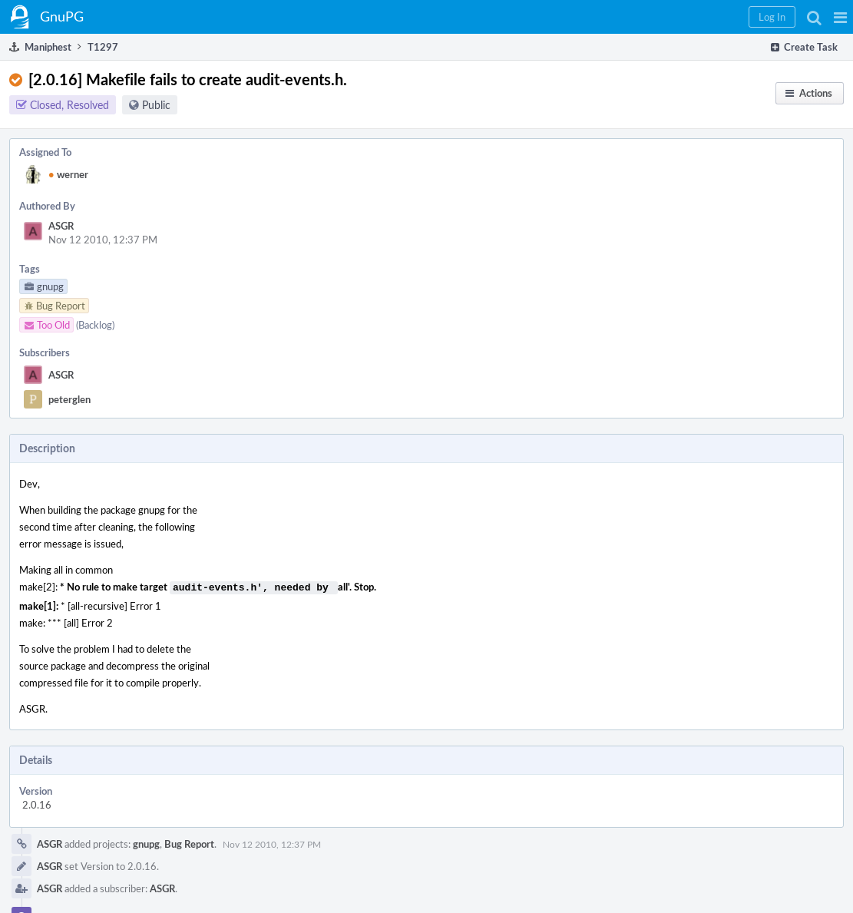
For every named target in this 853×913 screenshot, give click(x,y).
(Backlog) (95, 325)
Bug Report (189, 842)
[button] (840, 17)
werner (68, 174)
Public (156, 105)
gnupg (146, 842)
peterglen (69, 399)
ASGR (61, 226)
